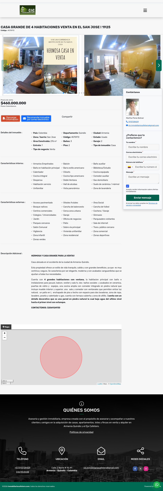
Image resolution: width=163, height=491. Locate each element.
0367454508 (22, 472)
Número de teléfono (135, 162)
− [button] (5, 338)
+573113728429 (22, 467)
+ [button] (5, 333)
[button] (63, 93)
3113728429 (133, 122)
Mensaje (130, 172)
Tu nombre (131, 142)
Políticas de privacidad (81, 432)
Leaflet (99, 384)
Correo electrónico (134, 152)
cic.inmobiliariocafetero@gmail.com (143, 125)
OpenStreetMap (115, 384)
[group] (40, 65)
